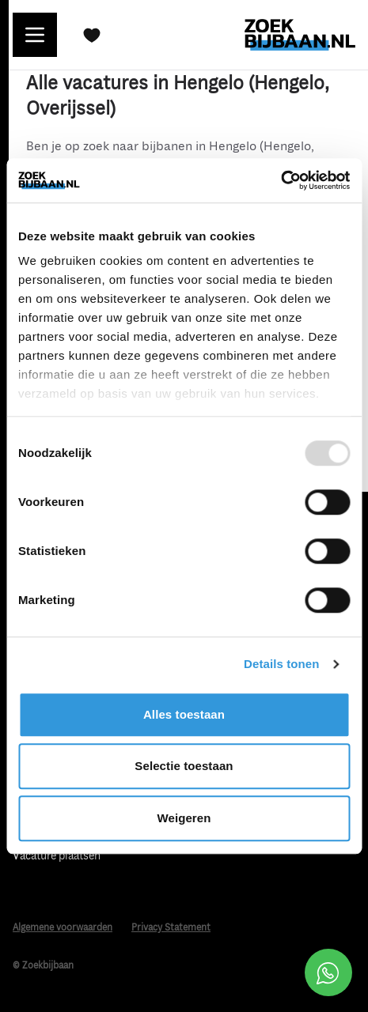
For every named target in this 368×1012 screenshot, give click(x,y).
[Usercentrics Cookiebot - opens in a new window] (280, 180)
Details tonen (281, 663)
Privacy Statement (171, 928)
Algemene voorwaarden (62, 928)
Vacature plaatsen (57, 856)
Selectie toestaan (184, 765)
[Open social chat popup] (328, 972)
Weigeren (184, 818)
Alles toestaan (184, 714)
